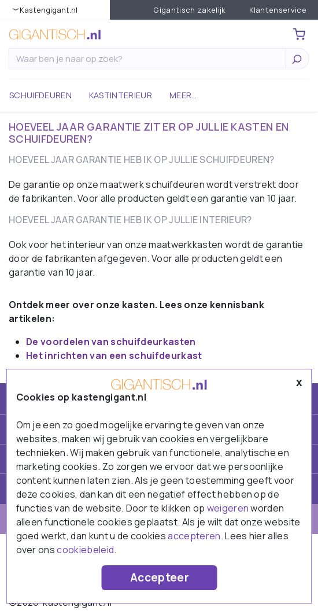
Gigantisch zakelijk (189, 10)
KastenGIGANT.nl (48, 10)
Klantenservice (277, 10)
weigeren (228, 508)
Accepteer (159, 577)
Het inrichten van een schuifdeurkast (114, 355)
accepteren (194, 535)
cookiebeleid (85, 549)
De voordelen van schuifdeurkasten (111, 341)
